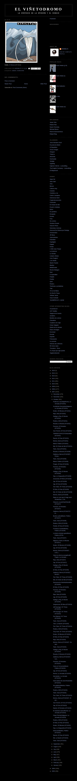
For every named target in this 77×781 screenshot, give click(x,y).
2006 (53, 768)
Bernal (52, 186)
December (56, 394)
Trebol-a (52, 154)
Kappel (52, 244)
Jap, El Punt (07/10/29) (60, 484)
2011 (53, 381)
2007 (53, 391)
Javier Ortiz (53, 122)
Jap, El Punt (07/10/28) (60, 481)
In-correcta (53, 341)
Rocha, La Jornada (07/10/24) (62, 673)
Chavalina (53, 320)
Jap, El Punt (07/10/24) (60, 671)
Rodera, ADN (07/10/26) (60, 523)
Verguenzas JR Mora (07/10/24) (62, 604)
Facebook (53, 18)
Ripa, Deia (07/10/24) (59, 639)
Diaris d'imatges (54, 329)
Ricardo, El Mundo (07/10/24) (62, 654)
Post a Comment (10, 81)
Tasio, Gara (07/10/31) (59, 449)
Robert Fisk (53, 124)
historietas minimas (55, 228)
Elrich (51, 209)
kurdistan (20, 70)
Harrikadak (53, 159)
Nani (51, 272)
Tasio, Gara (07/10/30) (59, 459)
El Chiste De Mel (55, 204)
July (54, 749)
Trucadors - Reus (55, 348)
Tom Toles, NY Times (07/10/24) (62, 626)
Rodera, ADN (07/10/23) (60, 690)
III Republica (53, 147)
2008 (53, 389)
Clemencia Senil (54, 198)
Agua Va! (52, 179)
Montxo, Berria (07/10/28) (60, 494)
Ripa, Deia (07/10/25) (59, 594)
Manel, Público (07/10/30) (60, 461)
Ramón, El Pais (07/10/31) (61, 438)
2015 (53, 370)
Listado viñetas (54, 256)
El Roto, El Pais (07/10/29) (61, 489)
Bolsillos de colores (55, 318)
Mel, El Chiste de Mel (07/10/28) (62, 492)
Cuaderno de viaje (55, 322)
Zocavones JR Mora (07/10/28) (62, 478)
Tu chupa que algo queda (57, 350)
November (56, 397)
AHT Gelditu (53, 311)
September (56, 744)
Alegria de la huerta (55, 313)
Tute (51, 288)
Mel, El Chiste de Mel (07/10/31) (62, 446)
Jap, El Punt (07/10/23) (60, 705)
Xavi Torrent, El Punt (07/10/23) (62, 703)
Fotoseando (53, 339)
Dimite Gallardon (60, 86)
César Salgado (54, 325)
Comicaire (53, 202)
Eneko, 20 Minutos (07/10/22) (62, 725)
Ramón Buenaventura (56, 131)
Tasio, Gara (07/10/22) (59, 740)
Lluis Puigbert (54, 258)
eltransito (52, 156)
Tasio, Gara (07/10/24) (59, 647)
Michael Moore (54, 129)
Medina (52, 265)
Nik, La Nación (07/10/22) (60, 738)
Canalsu (52, 191)
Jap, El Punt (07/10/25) (60, 597)
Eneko (14, 70)
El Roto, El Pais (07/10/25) (61, 587)
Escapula (52, 214)
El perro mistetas (55, 207)
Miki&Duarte (53, 267)
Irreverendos (53, 232)
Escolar (52, 334)
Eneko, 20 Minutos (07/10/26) (62, 545)
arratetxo (52, 316)
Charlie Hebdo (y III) (61, 65)
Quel (51, 281)
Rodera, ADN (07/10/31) (60, 421)
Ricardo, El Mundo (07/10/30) (62, 451)
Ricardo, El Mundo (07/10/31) (62, 423)
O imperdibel (53, 274)
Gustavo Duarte (54, 223)
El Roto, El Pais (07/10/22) (61, 722)
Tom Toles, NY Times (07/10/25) (62, 577)
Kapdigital (53, 242)
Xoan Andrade (54, 298)
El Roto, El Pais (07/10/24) (61, 637)
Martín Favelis (54, 263)
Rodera (52, 284)
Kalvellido (53, 239)
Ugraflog (52, 163)
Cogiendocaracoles (55, 200)
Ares (51, 184)
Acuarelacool (54, 308)
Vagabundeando (54, 353)
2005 (53, 771)
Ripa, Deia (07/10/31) (59, 413)
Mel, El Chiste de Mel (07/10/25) (62, 580)
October (56, 399)
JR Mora (52, 235)
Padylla (52, 277)
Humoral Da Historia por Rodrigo (59, 230)
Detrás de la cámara (56, 327)
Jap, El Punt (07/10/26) (60, 548)
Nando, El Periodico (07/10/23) (62, 708)
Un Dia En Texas (55, 293)
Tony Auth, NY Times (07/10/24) (62, 631)
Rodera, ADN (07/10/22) (60, 720)
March (55, 760)
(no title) (57, 96)
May (54, 754)
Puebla (52, 279)
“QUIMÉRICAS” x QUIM (57, 300)
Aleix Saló (53, 181)
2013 (53, 376)
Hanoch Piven (54, 225)
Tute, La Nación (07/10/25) (61, 623)
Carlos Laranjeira (55, 195)
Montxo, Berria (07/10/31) (60, 441)
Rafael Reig (53, 134)
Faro (51, 219)
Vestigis (52, 161)
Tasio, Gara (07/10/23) (59, 692)
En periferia (53, 211)
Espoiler (52, 336)
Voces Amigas (54, 149)
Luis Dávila (53, 260)
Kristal (52, 246)
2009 (53, 386)
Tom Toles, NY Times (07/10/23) (62, 695)
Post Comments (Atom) (20, 87)
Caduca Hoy (53, 188)
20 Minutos (12, 65)
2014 (53, 373)
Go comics (53, 221)
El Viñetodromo (38, 9)
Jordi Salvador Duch (56, 142)
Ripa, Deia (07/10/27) (59, 560)
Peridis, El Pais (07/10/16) (60, 526)
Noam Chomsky (54, 127)
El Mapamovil (54, 170)
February (56, 762)
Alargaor (52, 152)
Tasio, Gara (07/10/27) (59, 538)
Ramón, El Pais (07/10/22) (61, 735)
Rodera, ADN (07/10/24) (60, 629)
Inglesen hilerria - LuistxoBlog (58, 166)
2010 (53, 384)
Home (26, 84)
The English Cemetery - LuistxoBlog (60, 168)
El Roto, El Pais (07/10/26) (61, 570)
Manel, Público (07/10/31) (60, 443)
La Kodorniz (53, 251)
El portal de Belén (55, 145)
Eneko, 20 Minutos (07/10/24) (62, 634)
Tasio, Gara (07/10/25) (59, 621)
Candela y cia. (54, 193)
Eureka (52, 216)
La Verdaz (53, 253)
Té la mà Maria (54, 291)
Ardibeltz (65, 48)
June (55, 752)
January (56, 765)
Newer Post (8, 84)
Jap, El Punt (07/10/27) (60, 562)
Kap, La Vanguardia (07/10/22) (62, 728)
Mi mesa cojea (54, 346)
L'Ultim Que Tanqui (55, 249)
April (54, 757)
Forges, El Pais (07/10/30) (61, 464)
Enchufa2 (52, 332)
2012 (53, 378)
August (55, 746)
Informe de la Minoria (56, 343)
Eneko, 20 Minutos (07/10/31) (62, 411)
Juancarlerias (54, 237)
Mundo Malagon (54, 270)
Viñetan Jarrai (54, 295)
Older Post (43, 84)
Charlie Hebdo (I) (60, 76)
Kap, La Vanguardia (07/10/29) (62, 476)
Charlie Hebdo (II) (60, 106)
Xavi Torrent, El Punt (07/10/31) (62, 431)
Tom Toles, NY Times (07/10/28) (62, 486)
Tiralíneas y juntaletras (56, 286)
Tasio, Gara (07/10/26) (59, 520)
